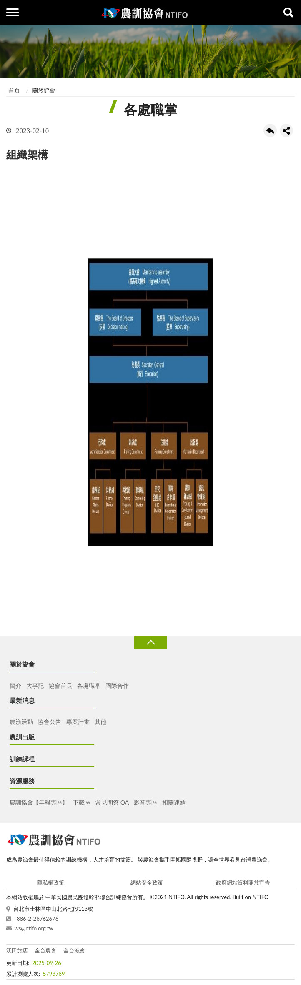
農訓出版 (22, 737)
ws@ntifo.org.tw (34, 928)
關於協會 (43, 90)
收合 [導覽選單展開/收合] (150, 642)
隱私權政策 (50, 882)
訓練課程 (22, 758)
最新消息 (22, 700)
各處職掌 (88, 685)
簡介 (15, 685)
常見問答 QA (112, 802)
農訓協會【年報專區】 (39, 802)
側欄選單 (12, 12)
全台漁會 (74, 950)
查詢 (288, 12)
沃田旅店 (17, 950)
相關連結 (174, 802)
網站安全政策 (146, 882)
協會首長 (60, 685)
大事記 (35, 685)
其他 (100, 721)
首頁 (14, 90)
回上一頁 (270, 130)
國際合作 (117, 685)
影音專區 (145, 802)
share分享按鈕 (286, 130)
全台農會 (45, 950)
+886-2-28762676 (36, 918)
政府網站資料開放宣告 (243, 882)
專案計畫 (78, 721)
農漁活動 (21, 721)
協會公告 (49, 721)
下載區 (81, 802)
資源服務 (22, 780)
